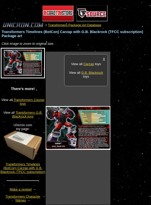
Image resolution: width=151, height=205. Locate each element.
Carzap (88, 64)
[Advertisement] (130, 128)
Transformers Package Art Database (74, 25)
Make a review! (21, 189)
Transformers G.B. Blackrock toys (27, 114)
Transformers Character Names (22, 198)
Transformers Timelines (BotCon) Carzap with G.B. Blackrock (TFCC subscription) (23, 168)
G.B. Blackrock (92, 73)
